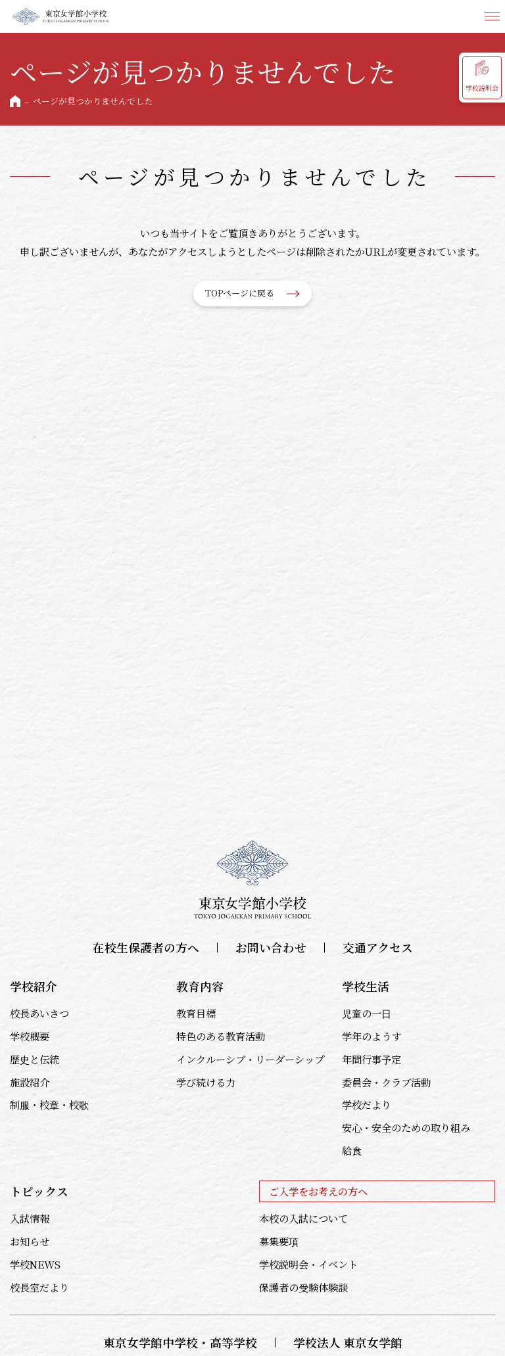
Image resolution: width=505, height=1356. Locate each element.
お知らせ (29, 1241)
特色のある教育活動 (220, 1036)
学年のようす (371, 1036)
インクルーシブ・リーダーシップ (250, 1059)
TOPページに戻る (239, 293)
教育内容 (200, 986)
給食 (352, 1150)
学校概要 (29, 1036)
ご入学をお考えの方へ (318, 1191)
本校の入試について (303, 1218)
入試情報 (29, 1218)
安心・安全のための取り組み (406, 1127)
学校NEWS (35, 1264)
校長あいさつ (39, 1013)
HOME (15, 101)
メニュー (492, 16)
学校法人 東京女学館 (347, 1342)
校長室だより (39, 1287)
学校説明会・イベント (308, 1264)
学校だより (366, 1104)
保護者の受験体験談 (303, 1287)
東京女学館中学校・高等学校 (180, 1342)
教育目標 (196, 1013)
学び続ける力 (205, 1082)
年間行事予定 (371, 1059)
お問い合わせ (270, 947)
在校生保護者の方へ (146, 947)
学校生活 (365, 986)
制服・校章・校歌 (49, 1104)
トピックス (39, 1191)
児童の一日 (366, 1013)
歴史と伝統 (34, 1059)
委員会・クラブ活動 (386, 1082)
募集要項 (279, 1241)
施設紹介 (29, 1082)
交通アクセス (378, 947)
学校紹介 (33, 986)
